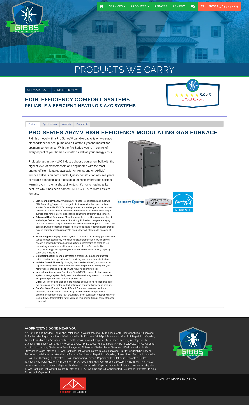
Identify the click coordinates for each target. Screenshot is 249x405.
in (65, 332)
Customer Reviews (66, 89)
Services (117, 9)
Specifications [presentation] (50, 124)
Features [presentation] (33, 124)
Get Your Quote (38, 89)
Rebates (161, 9)
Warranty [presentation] (66, 124)
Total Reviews (193, 99)
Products (140, 9)
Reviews (179, 9)
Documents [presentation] (82, 124)
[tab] (33, 124)
